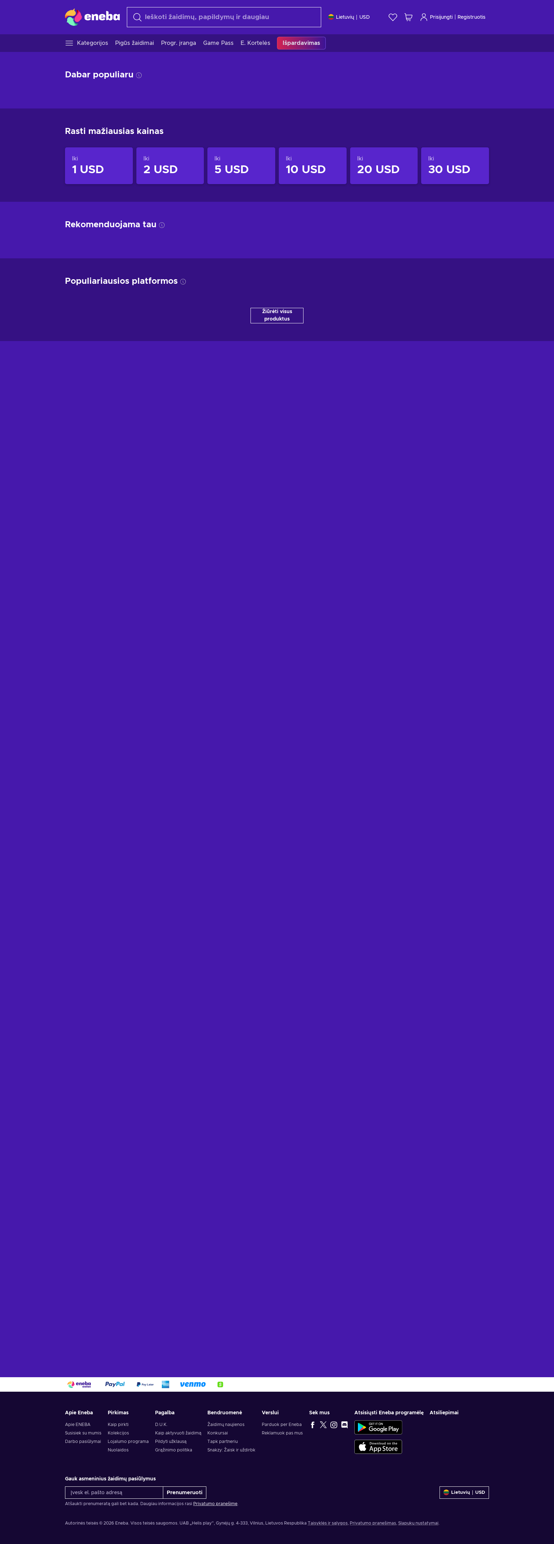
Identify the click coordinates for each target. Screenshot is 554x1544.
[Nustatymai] (349, 17)
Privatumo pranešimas (373, 1523)
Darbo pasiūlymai (83, 1441)
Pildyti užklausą (171, 1441)
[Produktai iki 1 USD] (99, 165)
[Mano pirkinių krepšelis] (408, 17)
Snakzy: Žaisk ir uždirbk (231, 1450)
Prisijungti (436, 17)
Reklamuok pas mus (282, 1433)
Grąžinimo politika (173, 1450)
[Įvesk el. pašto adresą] (114, 1492)
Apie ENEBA (77, 1424)
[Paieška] (224, 17)
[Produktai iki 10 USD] (313, 165)
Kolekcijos (118, 1433)
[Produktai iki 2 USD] (170, 165)
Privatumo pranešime (215, 1504)
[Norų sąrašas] (393, 17)
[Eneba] (92, 16)
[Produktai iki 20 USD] (384, 165)
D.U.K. (161, 1424)
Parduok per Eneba (282, 1424)
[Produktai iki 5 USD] (241, 165)
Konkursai (217, 1433)
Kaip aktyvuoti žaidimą (178, 1433)
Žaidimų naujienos (225, 1424)
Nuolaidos (118, 1450)
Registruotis (471, 17)
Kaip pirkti (118, 1424)
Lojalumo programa (128, 1441)
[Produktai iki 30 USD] (455, 165)
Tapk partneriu (222, 1441)
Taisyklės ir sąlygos (328, 1523)
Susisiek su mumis (83, 1433)
